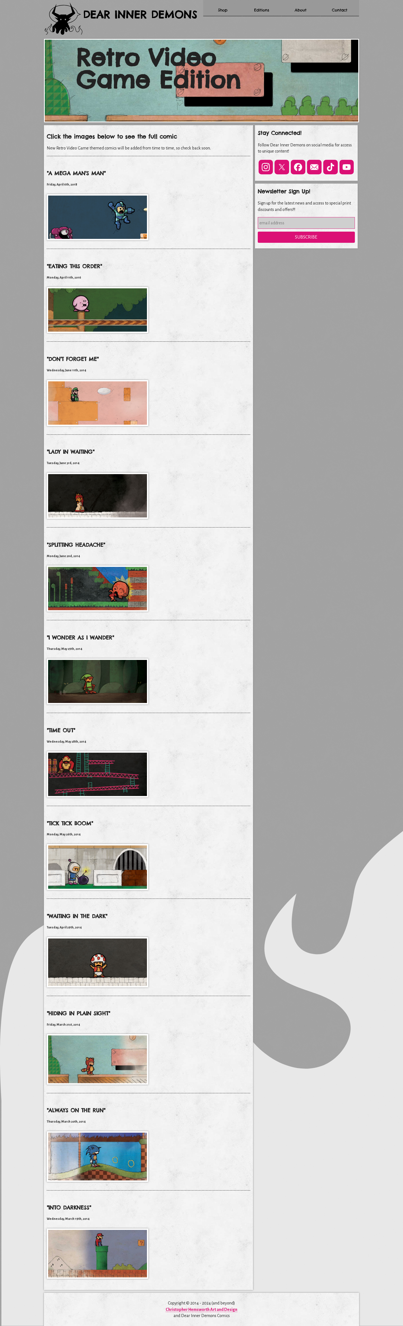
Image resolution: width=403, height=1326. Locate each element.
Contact (339, 11)
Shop (223, 11)
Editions (261, 11)
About (300, 11)
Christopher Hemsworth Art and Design (201, 1309)
